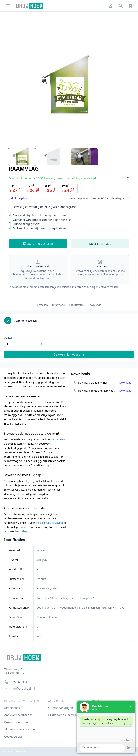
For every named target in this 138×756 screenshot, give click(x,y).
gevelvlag (57, 522)
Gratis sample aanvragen (65, 715)
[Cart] (130, 5)
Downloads (94, 304)
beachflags (21, 531)
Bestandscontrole (16, 722)
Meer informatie (100, 244)
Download (125, 382)
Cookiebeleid (13, 737)
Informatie (58, 304)
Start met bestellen (37, 244)
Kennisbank (12, 708)
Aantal (8, 337)
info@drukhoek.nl (23, 688)
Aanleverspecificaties (18, 715)
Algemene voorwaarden (20, 729)
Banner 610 (58, 439)
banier (23, 527)
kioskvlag (44, 522)
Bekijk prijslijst (18, 198)
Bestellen (42, 304)
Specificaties (76, 304)
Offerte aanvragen (60, 708)
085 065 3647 (20, 682)
